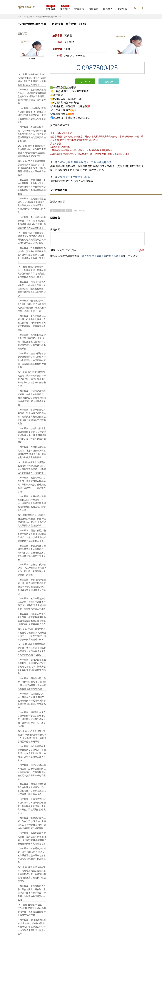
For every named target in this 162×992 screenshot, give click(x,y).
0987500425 (97, 68)
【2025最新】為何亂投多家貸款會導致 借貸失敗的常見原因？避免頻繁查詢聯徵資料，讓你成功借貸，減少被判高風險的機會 (32, 342)
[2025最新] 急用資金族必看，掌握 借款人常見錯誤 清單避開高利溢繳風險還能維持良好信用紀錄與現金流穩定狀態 (32, 238)
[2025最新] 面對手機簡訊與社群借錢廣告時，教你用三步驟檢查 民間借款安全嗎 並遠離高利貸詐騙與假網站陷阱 (32, 151)
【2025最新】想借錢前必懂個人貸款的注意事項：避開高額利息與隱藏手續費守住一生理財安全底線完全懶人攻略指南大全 (32, 115)
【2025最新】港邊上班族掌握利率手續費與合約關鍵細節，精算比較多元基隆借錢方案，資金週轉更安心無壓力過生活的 (32, 553)
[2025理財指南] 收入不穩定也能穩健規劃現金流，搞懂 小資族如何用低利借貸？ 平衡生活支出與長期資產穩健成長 (32, 520)
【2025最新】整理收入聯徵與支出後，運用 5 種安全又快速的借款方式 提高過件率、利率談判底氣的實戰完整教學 (32, 452)
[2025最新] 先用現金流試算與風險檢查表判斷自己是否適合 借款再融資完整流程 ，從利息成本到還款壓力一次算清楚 (32, 467)
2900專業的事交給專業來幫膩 (74, 177)
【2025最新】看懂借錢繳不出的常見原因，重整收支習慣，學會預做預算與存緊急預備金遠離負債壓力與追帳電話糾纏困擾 (32, 187)
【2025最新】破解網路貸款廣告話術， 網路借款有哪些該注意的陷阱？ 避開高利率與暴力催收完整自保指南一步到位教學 (32, 96)
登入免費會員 (116, 256)
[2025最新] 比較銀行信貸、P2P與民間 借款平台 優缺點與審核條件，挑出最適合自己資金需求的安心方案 (32, 910)
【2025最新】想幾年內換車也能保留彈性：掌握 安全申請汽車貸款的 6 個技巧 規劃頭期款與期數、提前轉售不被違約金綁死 (32, 435)
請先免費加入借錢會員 (94, 256)
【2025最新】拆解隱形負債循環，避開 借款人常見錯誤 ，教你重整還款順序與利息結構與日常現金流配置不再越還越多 (32, 855)
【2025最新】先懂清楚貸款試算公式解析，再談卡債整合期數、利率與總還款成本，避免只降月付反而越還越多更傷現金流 (32, 806)
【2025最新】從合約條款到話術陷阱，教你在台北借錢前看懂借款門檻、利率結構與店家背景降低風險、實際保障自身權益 (32, 323)
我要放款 (65, 8)
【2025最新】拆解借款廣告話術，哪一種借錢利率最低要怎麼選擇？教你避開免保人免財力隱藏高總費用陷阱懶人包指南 (32, 587)
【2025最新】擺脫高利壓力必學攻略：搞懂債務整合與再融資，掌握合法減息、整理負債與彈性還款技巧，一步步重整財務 (32, 485)
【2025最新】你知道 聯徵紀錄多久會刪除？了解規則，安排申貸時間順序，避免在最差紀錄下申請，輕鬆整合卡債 (32, 789)
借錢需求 (93, 9)
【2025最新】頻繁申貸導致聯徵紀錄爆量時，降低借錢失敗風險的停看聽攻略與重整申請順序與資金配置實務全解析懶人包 (32, 360)
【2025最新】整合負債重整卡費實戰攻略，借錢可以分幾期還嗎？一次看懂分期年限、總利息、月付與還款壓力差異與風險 (32, 753)
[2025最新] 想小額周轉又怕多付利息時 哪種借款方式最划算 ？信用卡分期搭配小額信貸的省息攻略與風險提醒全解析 (32, 634)
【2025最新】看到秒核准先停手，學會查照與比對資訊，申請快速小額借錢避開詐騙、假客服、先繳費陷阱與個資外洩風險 (32, 893)
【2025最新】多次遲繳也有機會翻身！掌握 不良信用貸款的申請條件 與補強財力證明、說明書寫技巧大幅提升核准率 (32, 222)
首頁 (19, 17)
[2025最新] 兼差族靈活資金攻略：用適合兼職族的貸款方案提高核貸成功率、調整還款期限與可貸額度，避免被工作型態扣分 (32, 874)
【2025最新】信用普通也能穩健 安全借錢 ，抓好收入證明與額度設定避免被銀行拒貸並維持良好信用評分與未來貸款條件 (32, 927)
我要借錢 (50, 8)
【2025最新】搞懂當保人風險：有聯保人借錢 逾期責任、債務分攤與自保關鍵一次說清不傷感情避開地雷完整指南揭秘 (32, 701)
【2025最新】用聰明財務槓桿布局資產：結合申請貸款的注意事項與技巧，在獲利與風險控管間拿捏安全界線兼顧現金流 (32, 772)
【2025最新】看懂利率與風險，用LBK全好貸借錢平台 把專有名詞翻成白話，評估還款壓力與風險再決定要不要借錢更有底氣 (32, 134)
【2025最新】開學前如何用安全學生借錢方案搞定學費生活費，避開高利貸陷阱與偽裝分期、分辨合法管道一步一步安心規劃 (32, 719)
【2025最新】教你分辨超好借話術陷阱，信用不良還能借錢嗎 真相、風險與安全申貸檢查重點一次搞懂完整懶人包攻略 (32, 603)
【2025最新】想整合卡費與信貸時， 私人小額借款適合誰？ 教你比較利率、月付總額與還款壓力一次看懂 (32, 569)
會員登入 (108, 9)
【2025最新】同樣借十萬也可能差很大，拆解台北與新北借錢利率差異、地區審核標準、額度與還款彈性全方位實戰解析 (32, 289)
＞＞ (69, 211)
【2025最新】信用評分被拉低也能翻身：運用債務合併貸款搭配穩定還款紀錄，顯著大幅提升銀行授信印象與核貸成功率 (32, 667)
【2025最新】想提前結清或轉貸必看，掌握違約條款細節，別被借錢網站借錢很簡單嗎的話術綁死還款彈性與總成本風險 (32, 398)
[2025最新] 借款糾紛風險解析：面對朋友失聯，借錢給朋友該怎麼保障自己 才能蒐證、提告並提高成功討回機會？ (32, 271)
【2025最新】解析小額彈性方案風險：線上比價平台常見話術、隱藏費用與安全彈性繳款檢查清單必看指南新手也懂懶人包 (32, 417)
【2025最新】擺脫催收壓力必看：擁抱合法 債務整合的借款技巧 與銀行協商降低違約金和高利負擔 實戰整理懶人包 (32, 683)
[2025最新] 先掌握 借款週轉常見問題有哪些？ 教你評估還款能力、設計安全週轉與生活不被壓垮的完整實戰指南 (32, 79)
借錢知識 (122, 9)
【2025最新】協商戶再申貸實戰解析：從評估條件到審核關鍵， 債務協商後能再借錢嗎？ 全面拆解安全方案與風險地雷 (32, 838)
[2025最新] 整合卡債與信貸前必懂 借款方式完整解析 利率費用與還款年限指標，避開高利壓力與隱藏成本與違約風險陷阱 (32, 168)
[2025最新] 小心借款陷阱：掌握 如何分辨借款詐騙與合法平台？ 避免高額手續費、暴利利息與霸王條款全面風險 (32, 736)
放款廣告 (79, 9)
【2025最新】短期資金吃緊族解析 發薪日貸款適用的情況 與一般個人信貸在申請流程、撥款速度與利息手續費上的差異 (32, 205)
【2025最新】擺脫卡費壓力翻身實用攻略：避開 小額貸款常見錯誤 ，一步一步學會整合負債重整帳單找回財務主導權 (32, 535)
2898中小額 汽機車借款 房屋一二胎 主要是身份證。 (86, 162)
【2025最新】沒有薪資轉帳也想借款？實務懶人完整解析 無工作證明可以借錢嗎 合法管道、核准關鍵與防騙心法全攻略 (32, 255)
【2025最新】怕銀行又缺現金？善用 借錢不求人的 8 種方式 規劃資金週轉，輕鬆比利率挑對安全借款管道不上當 (32, 305)
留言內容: (55, 229)
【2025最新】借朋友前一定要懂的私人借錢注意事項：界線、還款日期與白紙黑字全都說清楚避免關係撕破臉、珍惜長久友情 (32, 503)
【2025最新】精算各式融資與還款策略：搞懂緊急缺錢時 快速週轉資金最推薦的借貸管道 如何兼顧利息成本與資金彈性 (32, 619)
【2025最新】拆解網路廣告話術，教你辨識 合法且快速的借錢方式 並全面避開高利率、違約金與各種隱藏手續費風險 (32, 823)
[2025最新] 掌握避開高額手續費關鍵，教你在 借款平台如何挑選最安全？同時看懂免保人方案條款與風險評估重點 (32, 649)
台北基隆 (28, 17)
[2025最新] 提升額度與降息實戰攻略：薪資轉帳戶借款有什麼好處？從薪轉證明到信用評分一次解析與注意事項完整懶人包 (32, 379)
